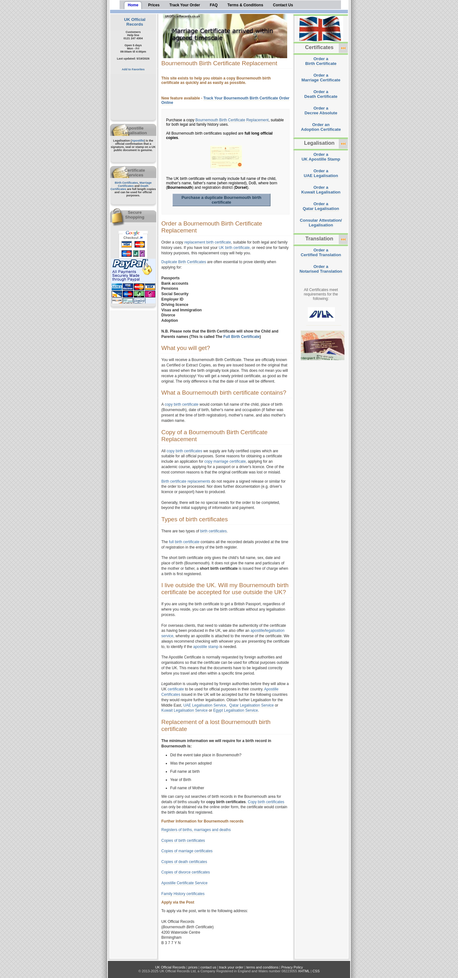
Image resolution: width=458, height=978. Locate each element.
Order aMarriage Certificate (320, 77)
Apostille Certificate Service (184, 883)
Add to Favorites (133, 69)
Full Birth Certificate (241, 336)
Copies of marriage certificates (187, 851)
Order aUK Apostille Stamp (321, 157)
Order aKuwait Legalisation (321, 189)
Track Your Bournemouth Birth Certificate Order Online (225, 100)
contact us (208, 967)
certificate (176, 689)
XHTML (304, 971)
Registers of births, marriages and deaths (196, 830)
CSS (316, 971)
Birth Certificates (126, 182)
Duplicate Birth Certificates (183, 262)
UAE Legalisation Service (204, 705)
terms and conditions (262, 967)
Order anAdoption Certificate (321, 127)
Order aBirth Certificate (321, 61)
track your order (231, 967)
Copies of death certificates (184, 862)
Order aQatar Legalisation (321, 206)
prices (192, 967)
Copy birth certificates (266, 802)
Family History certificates (183, 894)
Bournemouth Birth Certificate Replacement (232, 120)
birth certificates (213, 531)
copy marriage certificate (225, 461)
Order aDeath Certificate (320, 94)
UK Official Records (134, 22)
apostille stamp (206, 647)
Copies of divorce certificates (185, 872)
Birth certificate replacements (185, 481)
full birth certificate (184, 542)
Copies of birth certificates (183, 840)
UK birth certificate (234, 247)
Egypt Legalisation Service (235, 710)
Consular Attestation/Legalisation (321, 222)
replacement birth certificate (207, 242)
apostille (257, 630)
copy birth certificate (182, 404)
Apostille (138, 140)
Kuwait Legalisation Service (184, 710)
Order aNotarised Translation (321, 269)
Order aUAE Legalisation (321, 173)
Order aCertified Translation (321, 252)
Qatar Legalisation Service (251, 705)
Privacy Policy (292, 967)
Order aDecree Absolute (321, 110)
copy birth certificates (184, 451)
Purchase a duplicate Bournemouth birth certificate (221, 200)
